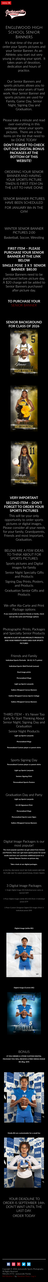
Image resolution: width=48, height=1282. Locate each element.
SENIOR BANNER (24, 305)
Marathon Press (23, 1276)
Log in (33, 1276)
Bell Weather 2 (8, 1276)
